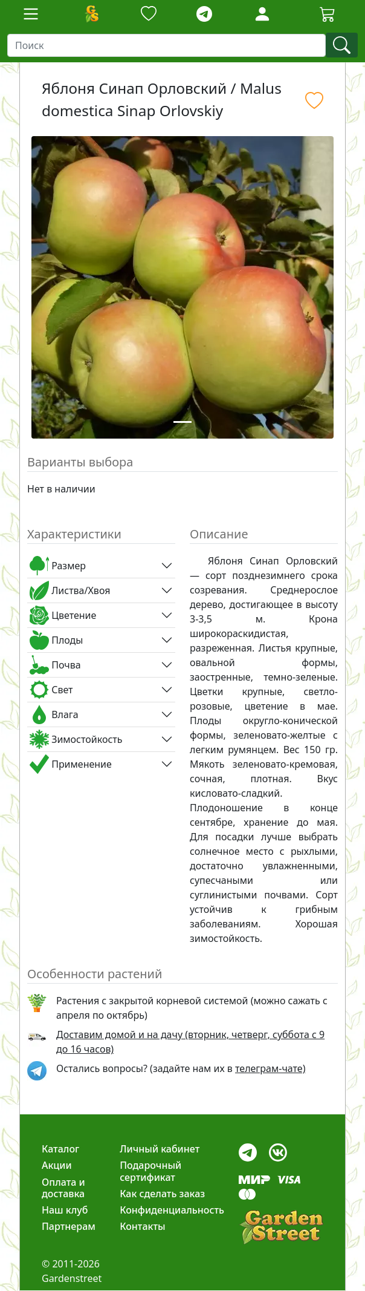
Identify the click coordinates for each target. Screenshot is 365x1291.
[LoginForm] (262, 13)
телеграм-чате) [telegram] (270, 1068)
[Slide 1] (182, 422)
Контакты (143, 1226)
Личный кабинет (159, 1148)
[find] (342, 45)
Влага (54, 714)
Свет (51, 689)
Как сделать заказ (162, 1193)
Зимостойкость (76, 739)
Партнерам (68, 1226)
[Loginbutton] (262, 14)
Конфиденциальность (172, 1210)
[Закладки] (148, 14)
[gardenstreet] (281, 1227)
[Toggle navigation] (30, 13)
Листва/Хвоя (70, 590)
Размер (58, 565)
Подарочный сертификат (150, 1171)
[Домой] (91, 14)
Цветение (63, 615)
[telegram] (204, 14)
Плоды (56, 640)
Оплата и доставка (63, 1187)
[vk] (278, 1149)
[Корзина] (327, 14)
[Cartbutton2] (327, 13)
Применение (71, 764)
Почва (55, 665)
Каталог (60, 1148)
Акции (57, 1165)
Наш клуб (65, 1210)
